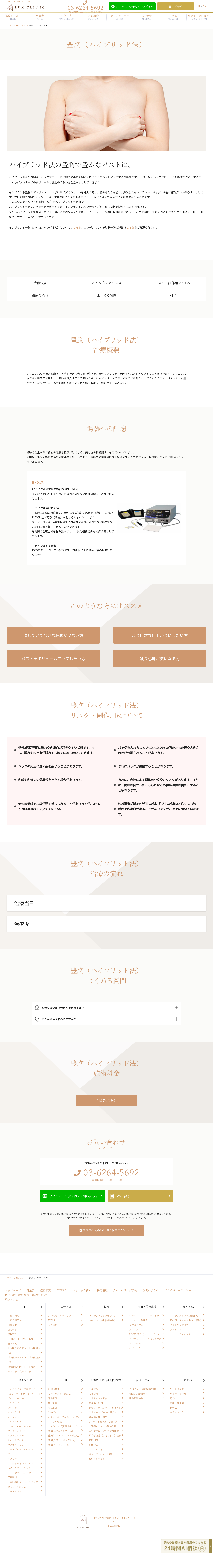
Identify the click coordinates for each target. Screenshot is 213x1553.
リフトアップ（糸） (180, 1325)
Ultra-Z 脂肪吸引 (138, 1393)
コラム (173, 17)
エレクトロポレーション (20, 1463)
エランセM (135, 1343)
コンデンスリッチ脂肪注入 (102, 1315)
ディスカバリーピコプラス (21, 1389)
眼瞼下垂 (12, 1334)
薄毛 (172, 1398)
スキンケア (25, 1380)
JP (199, 6)
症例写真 (66, 17)
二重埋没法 (13, 1315)
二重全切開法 (15, 1320)
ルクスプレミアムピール (20, 1449)
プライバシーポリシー (177, 1290)
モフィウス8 (14, 1412)
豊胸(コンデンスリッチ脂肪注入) (65, 1435)
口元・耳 (66, 1307)
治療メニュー (13, 17)
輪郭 (106, 1307)
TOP (9, 25)
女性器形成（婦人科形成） (106, 1380)
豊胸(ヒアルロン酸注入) (60, 1430)
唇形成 (51, 1320)
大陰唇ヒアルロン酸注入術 (102, 1426)
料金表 (40, 17)
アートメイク (177, 1389)
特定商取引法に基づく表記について (26, 1295)
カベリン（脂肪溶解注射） (103, 1320)
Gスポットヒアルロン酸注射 (103, 1421)
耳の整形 (52, 1325)
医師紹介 (93, 17)
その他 (188, 1380)
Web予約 (123, 1196)
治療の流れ (40, 295)
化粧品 (173, 1407)
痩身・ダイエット (147, 1380)
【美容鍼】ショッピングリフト (24, 1482)
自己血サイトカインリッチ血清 (145, 1339)
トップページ (13, 1290)
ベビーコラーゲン (138, 1348)
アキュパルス (14, 1421)
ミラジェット (15, 1417)
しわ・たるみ (188, 1307)
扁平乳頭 (52, 1403)
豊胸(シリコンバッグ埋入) (61, 1440)
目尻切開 (12, 1329)
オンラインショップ (199, 17)
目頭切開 (12, 1325)
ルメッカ (12, 1458)
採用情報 (146, 17)
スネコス (134, 1329)
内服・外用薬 (177, 1403)
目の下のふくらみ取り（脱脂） (186, 1320)
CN (204, 6)
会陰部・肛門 (96, 1403)
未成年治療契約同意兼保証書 (108, 1230)
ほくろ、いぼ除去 (17, 1486)
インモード (13, 1403)
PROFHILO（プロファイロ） (144, 1334)
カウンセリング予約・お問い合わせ (74, 1196)
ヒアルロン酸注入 (138, 1320)
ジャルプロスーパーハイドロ (144, 1315)
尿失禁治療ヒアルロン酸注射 (104, 1430)
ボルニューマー (16, 1398)
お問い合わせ (151, 1290)
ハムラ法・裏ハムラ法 (19, 1371)
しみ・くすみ (15, 1491)
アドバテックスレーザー (20, 1472)
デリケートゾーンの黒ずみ (103, 1412)
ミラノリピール (16, 1435)
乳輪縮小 (52, 1412)
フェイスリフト (178, 1329)
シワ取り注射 (136, 1325)
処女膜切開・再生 (98, 1417)
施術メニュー (13, 1299)
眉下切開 (12, 1343)
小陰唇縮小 (94, 1389)
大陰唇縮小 (94, 1393)
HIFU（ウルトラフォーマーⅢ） (24, 1393)
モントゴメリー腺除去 (59, 1393)
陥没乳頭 (52, 1398)
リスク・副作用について (173, 282)
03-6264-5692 (86, 7)
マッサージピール (17, 1430)
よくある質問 (107, 295)
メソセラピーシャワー (19, 1426)
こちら (77, 227)
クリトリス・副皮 (98, 1398)
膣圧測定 (93, 1440)
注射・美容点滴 (147, 1307)
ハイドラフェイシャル (19, 1468)
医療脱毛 (12, 1477)
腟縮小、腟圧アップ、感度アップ (106, 1407)
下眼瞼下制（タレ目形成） (22, 1339)
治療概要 (40, 282)
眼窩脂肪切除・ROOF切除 (21, 1366)
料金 (173, 295)
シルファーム (15, 1407)
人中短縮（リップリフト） (62, 1315)
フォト (11, 1454)
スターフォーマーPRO (100, 1454)
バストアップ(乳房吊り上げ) (63, 1426)
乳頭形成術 (54, 1389)
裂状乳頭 (52, 1407)
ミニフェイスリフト (180, 1334)
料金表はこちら (106, 1100)
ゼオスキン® (176, 1412)
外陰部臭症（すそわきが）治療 (105, 1435)
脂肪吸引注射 (136, 1398)
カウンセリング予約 (125, 1290)
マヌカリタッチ (16, 1444)
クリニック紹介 (119, 17)
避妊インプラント (98, 1458)
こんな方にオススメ (107, 282)
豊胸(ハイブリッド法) (59, 1444)
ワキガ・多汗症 (178, 1393)
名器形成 (93, 1444)
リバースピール (16, 1440)
